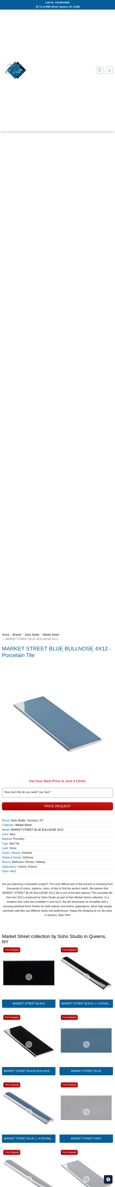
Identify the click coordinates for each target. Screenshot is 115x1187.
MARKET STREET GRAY (86, 1138)
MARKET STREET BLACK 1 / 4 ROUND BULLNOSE (86, 1003)
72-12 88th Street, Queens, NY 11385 (59, 6)
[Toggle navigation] (109, 70)
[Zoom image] (28, 977)
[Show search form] (99, 70)
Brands (17, 634)
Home (5, 634)
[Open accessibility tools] (108, 1179)
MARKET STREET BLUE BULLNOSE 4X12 (37, 829)
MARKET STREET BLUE (86, 1071)
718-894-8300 (62, 2)
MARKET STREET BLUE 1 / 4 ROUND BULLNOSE (29, 1138)
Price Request (57, 806)
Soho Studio (32, 634)
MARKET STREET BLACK (29, 1003)
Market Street (51, 634)
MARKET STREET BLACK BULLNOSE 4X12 (29, 1071)
